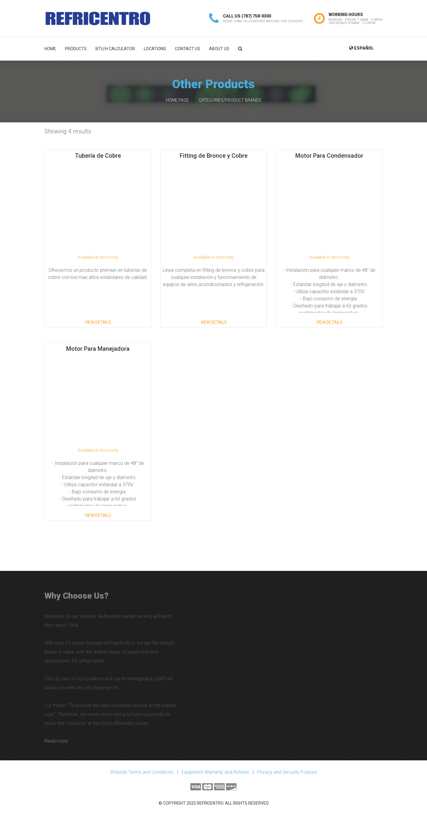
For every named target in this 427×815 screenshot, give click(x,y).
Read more (56, 743)
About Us (219, 48)
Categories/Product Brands (230, 100)
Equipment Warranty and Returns (215, 772)
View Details (98, 322)
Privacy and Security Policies (287, 772)
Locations (155, 48)
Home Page (177, 100)
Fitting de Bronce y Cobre (214, 155)
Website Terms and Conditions (141, 772)
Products (76, 48)
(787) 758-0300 (256, 16)
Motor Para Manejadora (98, 348)
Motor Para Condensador (329, 155)
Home (50, 48)
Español (361, 48)
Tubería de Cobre (98, 155)
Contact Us (187, 48)
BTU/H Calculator (115, 48)
